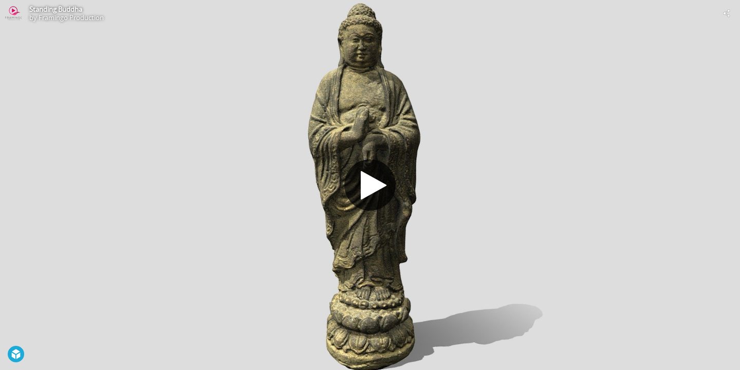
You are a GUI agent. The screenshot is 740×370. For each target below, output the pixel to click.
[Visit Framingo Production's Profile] (13, 13)
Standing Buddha (55, 9)
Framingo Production (71, 17)
